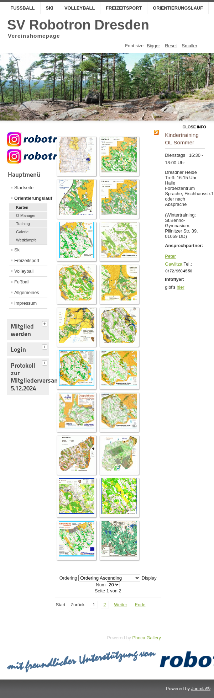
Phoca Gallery (146, 637)
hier (180, 287)
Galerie (22, 232)
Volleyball (79, 8)
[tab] (45, 322)
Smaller (189, 45)
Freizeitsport (124, 8)
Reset (171, 45)
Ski (49, 8)
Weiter (120, 604)
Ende (140, 604)
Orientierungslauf (178, 8)
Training (23, 224)
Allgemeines (26, 292)
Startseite (23, 187)
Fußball (22, 8)
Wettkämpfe (26, 240)
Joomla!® (200, 688)
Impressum (25, 303)
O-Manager (26, 215)
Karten (22, 207)
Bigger (153, 45)
